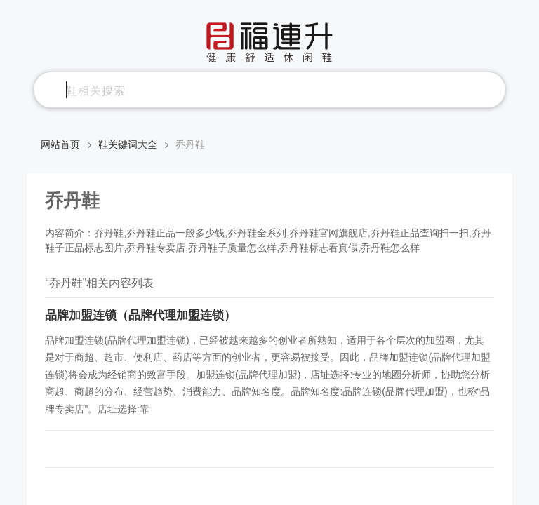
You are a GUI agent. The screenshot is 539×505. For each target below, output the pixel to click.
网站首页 (60, 144)
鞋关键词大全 (127, 144)
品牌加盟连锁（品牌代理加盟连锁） (140, 315)
